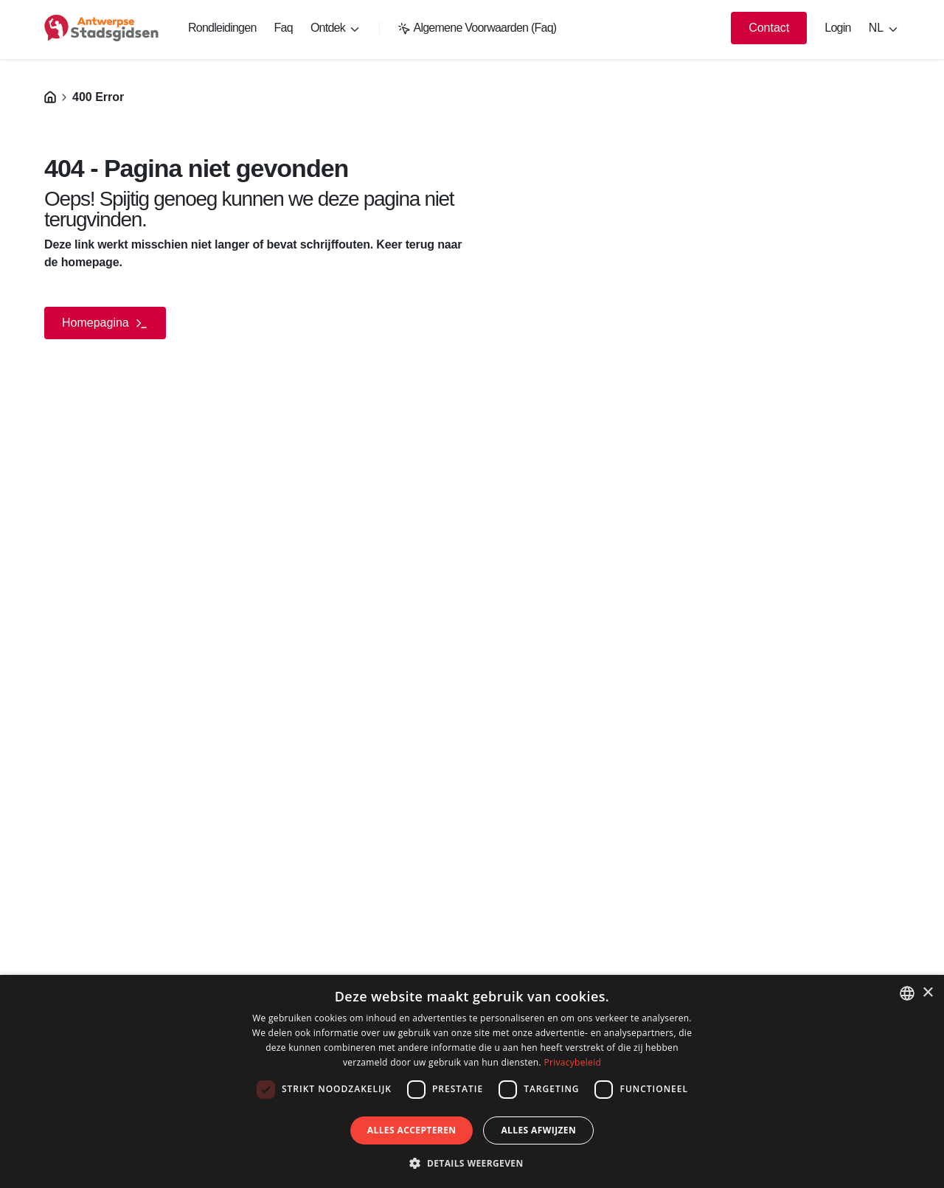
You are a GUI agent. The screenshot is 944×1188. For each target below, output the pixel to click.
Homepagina (105, 323)
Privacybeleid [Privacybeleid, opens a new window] (572, 1062)
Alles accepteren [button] (412, 1130)
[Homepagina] (50, 97)
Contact (769, 27)
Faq (283, 27)
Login (837, 27)
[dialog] (472, 1081)
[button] (471, 1163)
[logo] (101, 28)
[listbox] (907, 993)
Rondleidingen (222, 27)
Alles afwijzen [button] (538, 1130)
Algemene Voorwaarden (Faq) (477, 27)
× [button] (927, 992)
